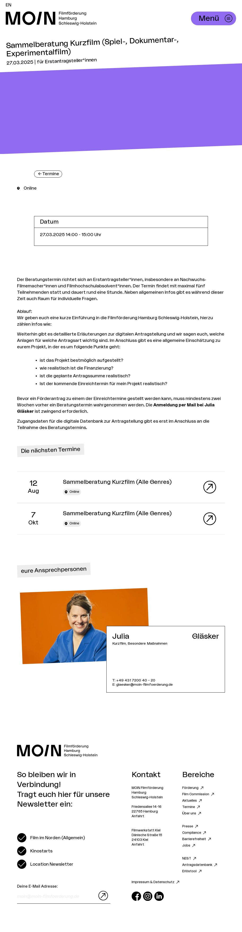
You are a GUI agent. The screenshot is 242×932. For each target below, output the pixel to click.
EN (8, 5)
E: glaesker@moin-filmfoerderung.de (142, 684)
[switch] (51, 838)
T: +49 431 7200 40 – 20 (133, 680)
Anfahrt (138, 816)
